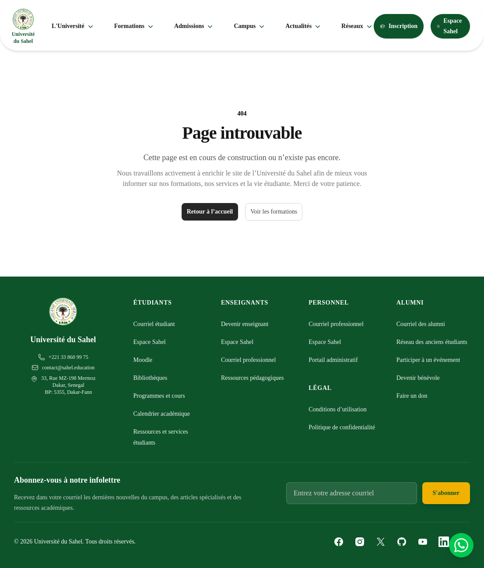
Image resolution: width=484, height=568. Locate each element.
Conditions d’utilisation (338, 409)
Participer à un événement (428, 360)
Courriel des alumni (420, 324)
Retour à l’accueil (210, 211)
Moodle (143, 360)
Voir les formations (273, 211)
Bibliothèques (150, 378)
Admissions (194, 26)
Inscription (398, 26)
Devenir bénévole (418, 378)
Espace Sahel (449, 26)
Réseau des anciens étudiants (431, 342)
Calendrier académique (161, 413)
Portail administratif (333, 360)
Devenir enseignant (244, 324)
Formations (134, 26)
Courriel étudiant (154, 324)
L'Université (73, 26)
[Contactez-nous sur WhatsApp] (461, 545)
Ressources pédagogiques (252, 378)
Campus (250, 26)
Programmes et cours (159, 396)
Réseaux (357, 26)
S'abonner (446, 493)
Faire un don (412, 396)
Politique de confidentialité (342, 427)
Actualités (303, 26)
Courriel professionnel (248, 360)
